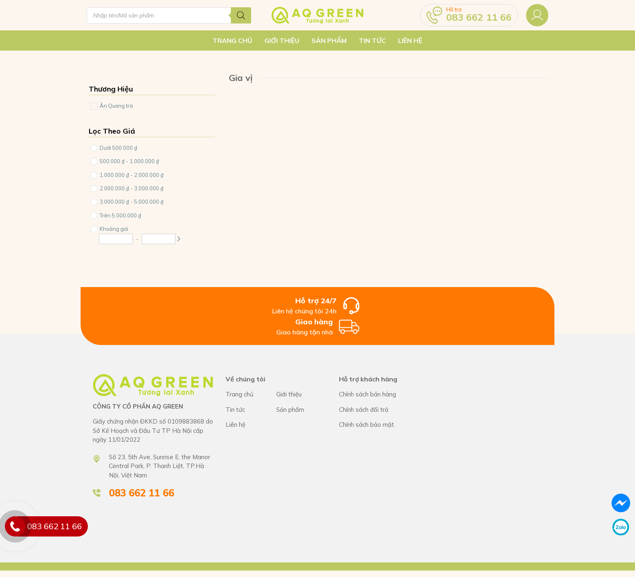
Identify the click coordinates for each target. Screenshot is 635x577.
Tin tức (372, 40)
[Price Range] (94, 148)
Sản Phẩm (329, 40)
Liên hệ (410, 40)
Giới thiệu (281, 40)
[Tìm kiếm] (241, 15)
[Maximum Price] (159, 239)
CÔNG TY (301, 394)
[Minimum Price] (116, 239)
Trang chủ (232, 40)
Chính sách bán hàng (378, 394)
